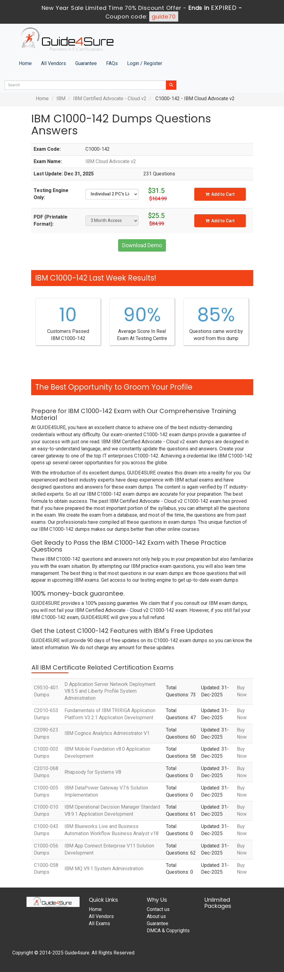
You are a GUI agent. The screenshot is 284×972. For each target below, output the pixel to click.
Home (25, 63)
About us (156, 916)
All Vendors (53, 63)
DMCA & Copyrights (168, 930)
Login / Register (144, 63)
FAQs (112, 63)
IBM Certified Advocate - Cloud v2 (109, 98)
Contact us (158, 909)
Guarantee (86, 63)
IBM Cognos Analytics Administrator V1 (107, 733)
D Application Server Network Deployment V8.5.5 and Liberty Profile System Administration (109, 691)
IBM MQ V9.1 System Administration (103, 869)
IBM (60, 98)
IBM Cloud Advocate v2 (110, 161)
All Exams (99, 923)
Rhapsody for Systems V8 (92, 772)
